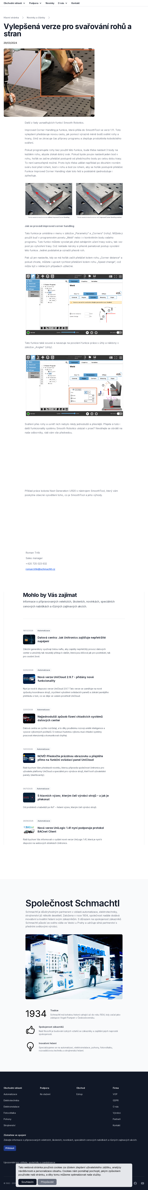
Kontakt (116, 1125)
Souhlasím (27, 1181)
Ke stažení (45, 1094)
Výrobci (117, 1113)
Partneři (117, 1119)
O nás (63, 3)
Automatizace (43, 630)
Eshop (79, 1094)
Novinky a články (36, 17)
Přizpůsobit (47, 1181)
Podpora (35, 3)
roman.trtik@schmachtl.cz (40, 569)
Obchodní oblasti (15, 3)
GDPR (116, 1100)
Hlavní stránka (11, 17)
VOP (115, 1094)
